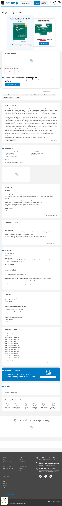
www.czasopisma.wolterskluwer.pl (13, 311)
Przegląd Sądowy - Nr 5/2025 (12, 351)
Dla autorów (22, 461)
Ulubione (54, 3)
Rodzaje (5, 487)
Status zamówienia (7, 461)
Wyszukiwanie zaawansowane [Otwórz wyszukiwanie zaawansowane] (44, 3)
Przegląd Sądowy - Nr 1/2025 (12, 360)
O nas (20, 457)
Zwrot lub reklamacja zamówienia (8, 469)
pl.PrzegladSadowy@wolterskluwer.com (17, 274)
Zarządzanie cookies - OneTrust (10, 494)
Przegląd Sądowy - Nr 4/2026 (12, 333)
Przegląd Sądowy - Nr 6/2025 (12, 349)
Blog (20, 472)
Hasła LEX (5, 483)
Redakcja (45, 94)
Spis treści (24, 94)
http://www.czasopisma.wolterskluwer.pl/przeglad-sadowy (18, 284)
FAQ (20, 470)
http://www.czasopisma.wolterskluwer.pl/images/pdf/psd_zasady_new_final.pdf (23, 280)
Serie (4, 481)
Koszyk (59, 3)
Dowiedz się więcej (12, 84)
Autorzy (4, 479)
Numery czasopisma (8, 97)
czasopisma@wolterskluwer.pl (15, 309)
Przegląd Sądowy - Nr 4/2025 (12, 353)
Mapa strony (22, 468)
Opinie (18, 97)
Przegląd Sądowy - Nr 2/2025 (12, 357)
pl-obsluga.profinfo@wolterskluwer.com (49, 463)
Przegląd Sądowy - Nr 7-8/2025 (12, 347)
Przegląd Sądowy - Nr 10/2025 (12, 343)
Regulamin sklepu (7, 464)
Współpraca (22, 459)
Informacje (16, 94)
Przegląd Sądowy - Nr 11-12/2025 (12, 341)
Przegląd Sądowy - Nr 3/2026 (12, 335)
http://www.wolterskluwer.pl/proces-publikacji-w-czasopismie (37, 278)
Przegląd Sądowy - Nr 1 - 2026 (12, 339)
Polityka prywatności (7, 466)
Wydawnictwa (6, 476)
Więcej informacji (46, 91)
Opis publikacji (7, 94)
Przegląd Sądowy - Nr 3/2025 (12, 355)
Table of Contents (35, 94)
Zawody (4, 490)
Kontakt (52, 94)
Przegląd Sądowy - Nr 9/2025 (12, 345)
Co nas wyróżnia (23, 466)
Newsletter (5, 459)
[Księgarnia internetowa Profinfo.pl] (12, 3)
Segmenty (5, 485)
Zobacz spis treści (10, 140)
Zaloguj (49, 3)
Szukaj (37, 3)
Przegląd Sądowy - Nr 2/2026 (12, 337)
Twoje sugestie (23, 464)
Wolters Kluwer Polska (13, 154)
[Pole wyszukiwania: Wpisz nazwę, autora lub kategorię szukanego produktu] (26, 3)
